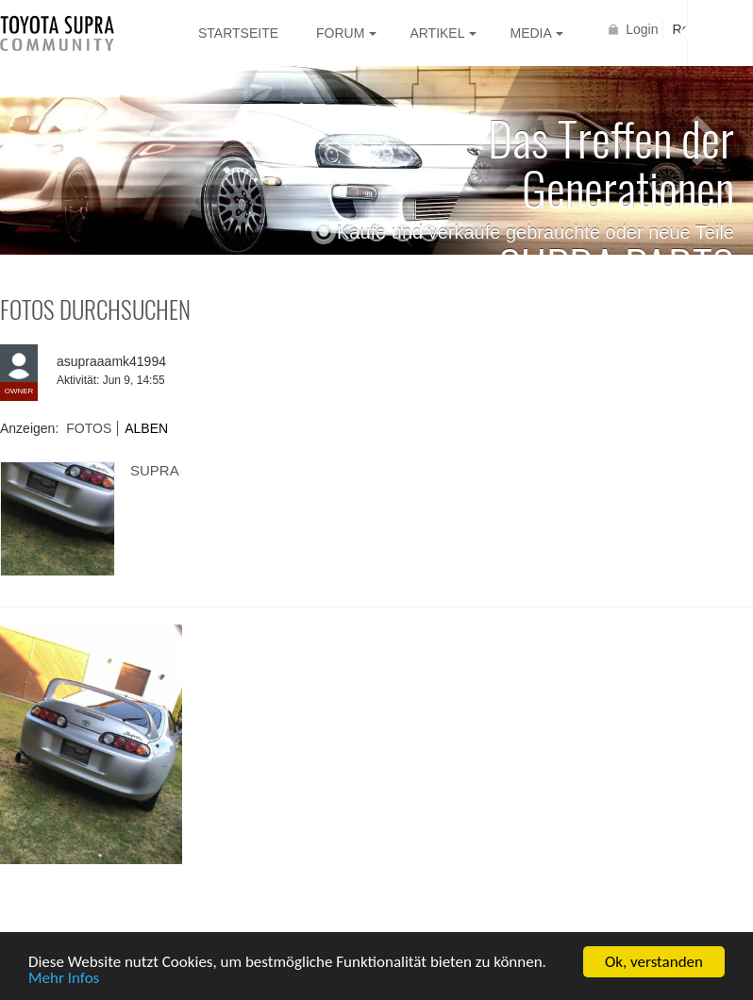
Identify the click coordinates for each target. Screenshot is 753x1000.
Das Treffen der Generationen (611, 162)
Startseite (238, 33)
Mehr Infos (63, 979)
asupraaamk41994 (111, 361)
